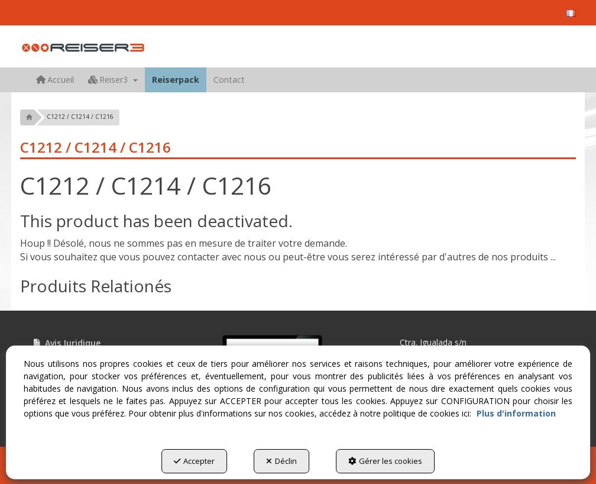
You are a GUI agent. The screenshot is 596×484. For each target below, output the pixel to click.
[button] (571, 13)
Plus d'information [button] (516, 413)
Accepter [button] (194, 461)
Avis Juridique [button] (66, 343)
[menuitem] (571, 13)
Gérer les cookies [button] (385, 461)
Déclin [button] (281, 461)
